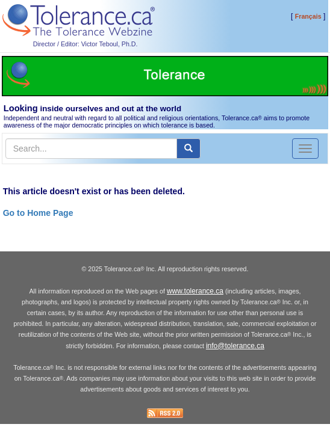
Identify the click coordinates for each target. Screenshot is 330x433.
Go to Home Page (38, 213)
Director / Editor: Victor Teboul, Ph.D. (85, 44)
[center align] (188, 148)
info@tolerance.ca (235, 346)
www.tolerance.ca (195, 291)
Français (308, 16)
